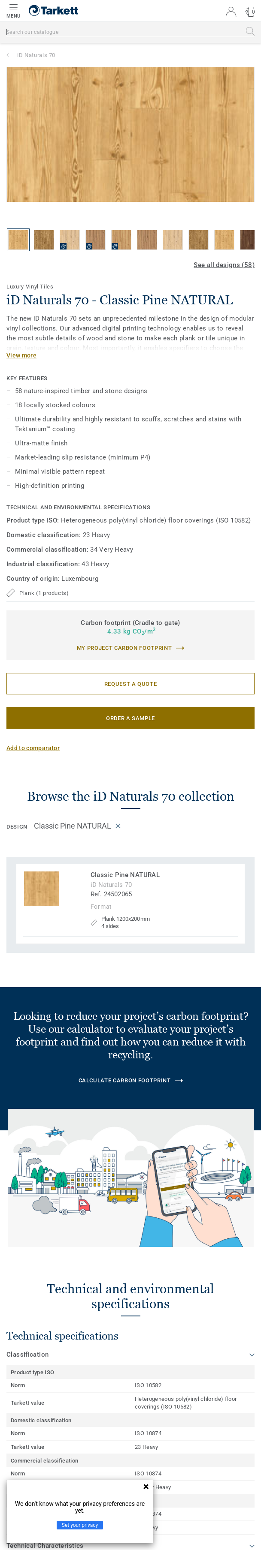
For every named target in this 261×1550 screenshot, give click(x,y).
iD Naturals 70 (36, 55)
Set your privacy (80, 1525)
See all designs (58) (224, 265)
